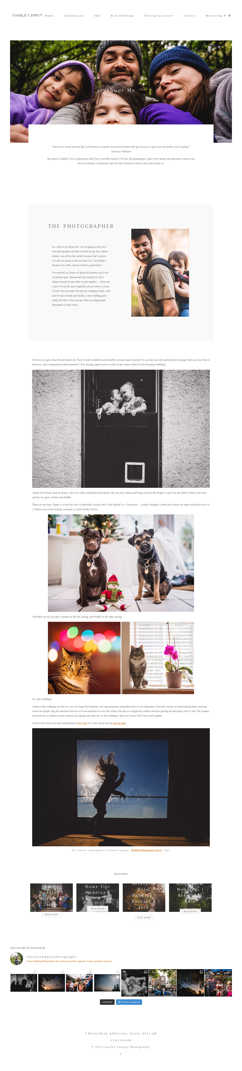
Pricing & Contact (159, 15)
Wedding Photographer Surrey (146, 861)
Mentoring (214, 15)
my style (82, 734)
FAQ (97, 15)
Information (74, 15)
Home (49, 15)
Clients (190, 15)
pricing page (119, 734)
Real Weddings (122, 15)
